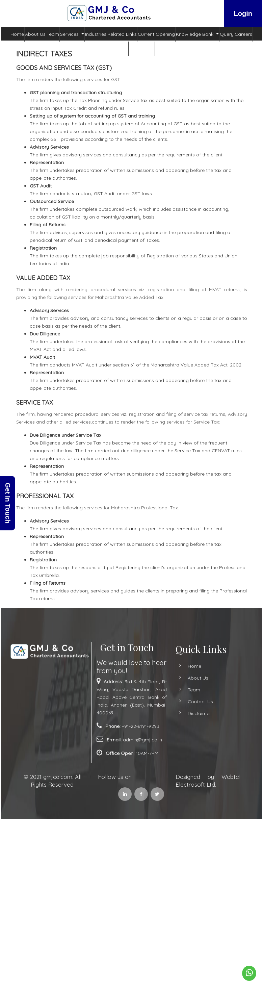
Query (227, 34)
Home (17, 34)
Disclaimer (191, 713)
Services (70, 34)
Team (53, 34)
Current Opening (156, 34)
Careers (243, 34)
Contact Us (141, 49)
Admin (116, 49)
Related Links (122, 34)
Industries (95, 34)
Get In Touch (7, 503)
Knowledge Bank (195, 34)
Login (243, 13)
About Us (35, 34)
